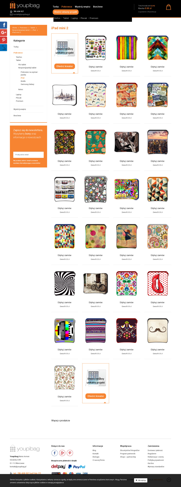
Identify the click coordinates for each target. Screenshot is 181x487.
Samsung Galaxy (27, 84)
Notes (20, 90)
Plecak (84, 18)
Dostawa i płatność (155, 450)
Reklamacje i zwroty (156, 457)
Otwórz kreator (64, 66)
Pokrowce (67, 6)
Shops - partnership (128, 457)
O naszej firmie (99, 460)
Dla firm (151, 463)
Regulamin (152, 454)
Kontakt (96, 454)
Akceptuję (141, 480)
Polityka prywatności (156, 460)
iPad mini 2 (16, 32)
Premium (94, 18)
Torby (56, 6)
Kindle (23, 81)
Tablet (66, 18)
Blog (94, 450)
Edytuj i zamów (96, 67)
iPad (34, 30)
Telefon (56, 18)
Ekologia (96, 457)
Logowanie (142, 12)
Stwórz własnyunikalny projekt (65, 50)
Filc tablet (22, 65)
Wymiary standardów (156, 467)
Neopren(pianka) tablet (21, 30)
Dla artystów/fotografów (129, 450)
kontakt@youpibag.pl (21, 14)
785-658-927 (18, 11)
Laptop (75, 18)
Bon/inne (98, 6)
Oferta (14, 28)
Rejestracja (152, 12)
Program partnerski (127, 454)
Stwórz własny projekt (65, 12)
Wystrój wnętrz (82, 6)
